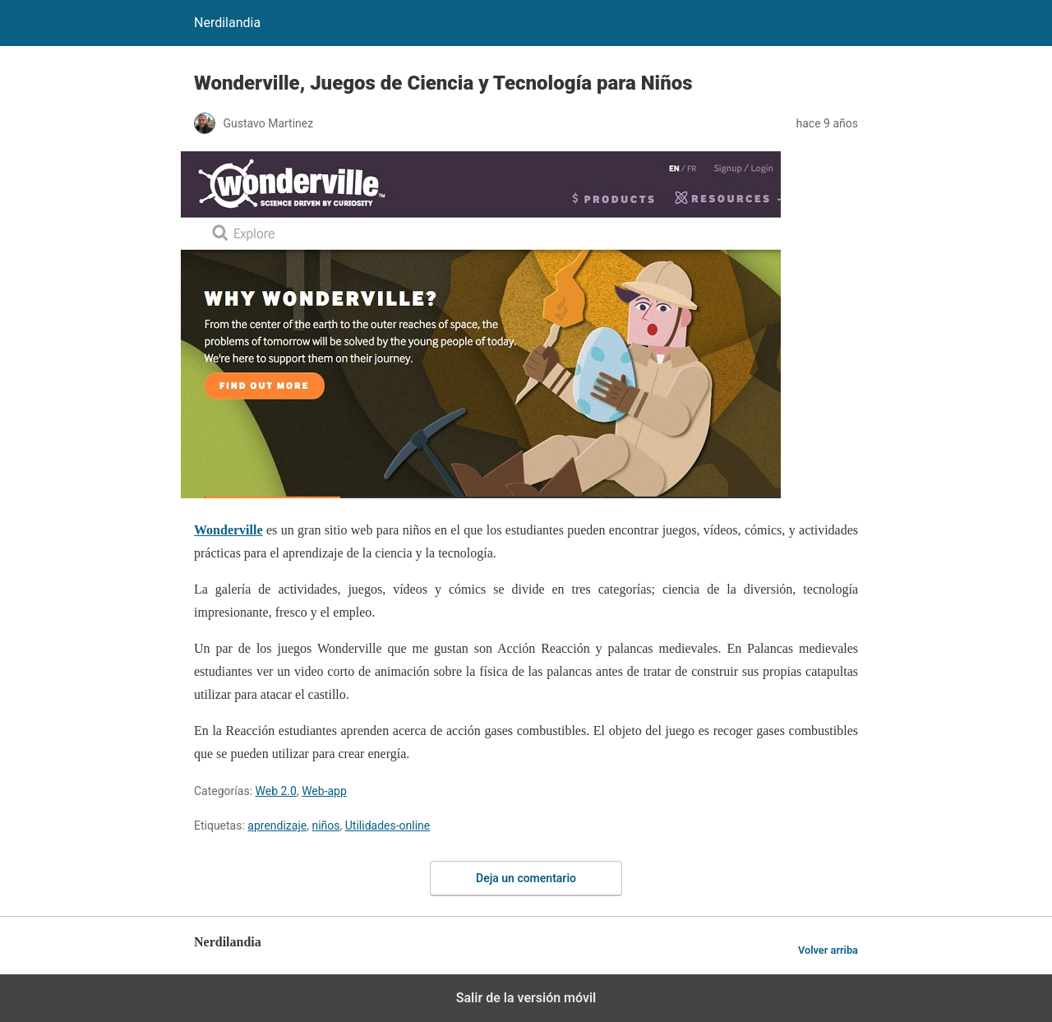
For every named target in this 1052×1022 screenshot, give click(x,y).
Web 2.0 (276, 791)
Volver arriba (828, 950)
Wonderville (228, 530)
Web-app (324, 791)
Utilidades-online (387, 825)
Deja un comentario (526, 878)
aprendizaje (277, 825)
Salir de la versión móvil (526, 998)
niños (325, 825)
